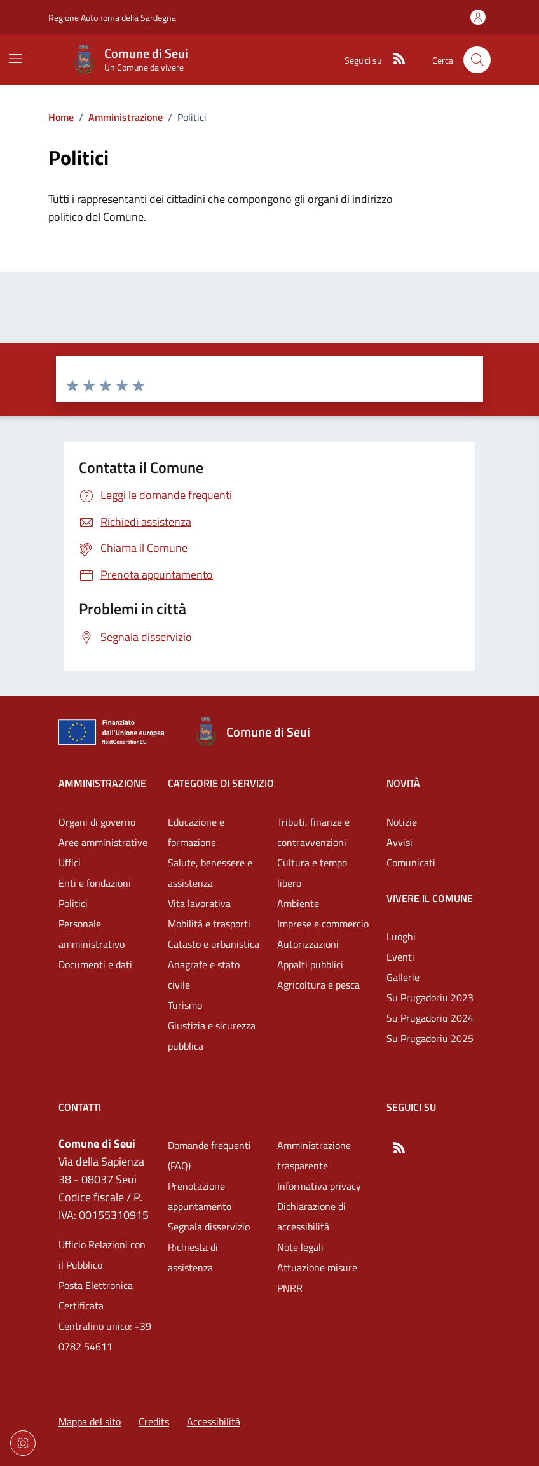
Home (61, 117)
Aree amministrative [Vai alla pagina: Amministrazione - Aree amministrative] (102, 842)
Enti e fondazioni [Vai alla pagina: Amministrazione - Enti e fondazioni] (94, 883)
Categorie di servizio (221, 783)
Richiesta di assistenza (193, 1257)
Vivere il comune (429, 898)
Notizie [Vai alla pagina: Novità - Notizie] (401, 821)
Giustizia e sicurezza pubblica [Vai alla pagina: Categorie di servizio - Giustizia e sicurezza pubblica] (212, 1036)
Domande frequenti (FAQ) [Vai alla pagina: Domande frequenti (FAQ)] (209, 1155)
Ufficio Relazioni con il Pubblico (102, 1254)
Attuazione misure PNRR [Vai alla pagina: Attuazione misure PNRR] (317, 1277)
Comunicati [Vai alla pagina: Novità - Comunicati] (410, 862)
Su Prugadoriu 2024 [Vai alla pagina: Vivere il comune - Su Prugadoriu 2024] (430, 1017)
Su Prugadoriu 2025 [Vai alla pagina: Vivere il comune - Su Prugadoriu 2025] (430, 1038)
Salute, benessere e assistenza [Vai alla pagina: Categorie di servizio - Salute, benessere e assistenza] (210, 873)
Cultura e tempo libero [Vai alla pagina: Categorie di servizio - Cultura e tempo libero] (312, 873)
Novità (403, 783)
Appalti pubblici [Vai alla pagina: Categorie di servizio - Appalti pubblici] (310, 964)
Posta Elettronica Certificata (95, 1295)
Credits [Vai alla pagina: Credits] (154, 1421)
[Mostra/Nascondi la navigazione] (15, 58)
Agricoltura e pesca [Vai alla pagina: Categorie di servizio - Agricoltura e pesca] (318, 984)
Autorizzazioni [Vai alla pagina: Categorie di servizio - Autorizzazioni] (308, 944)
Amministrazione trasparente (314, 1155)
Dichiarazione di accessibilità (311, 1216)
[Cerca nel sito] (477, 60)
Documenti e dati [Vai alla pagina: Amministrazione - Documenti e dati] (95, 964)
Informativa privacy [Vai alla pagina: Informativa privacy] (319, 1186)
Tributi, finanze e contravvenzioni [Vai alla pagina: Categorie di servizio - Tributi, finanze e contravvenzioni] (313, 832)
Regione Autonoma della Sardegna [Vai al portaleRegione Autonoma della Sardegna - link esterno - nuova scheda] (112, 17)
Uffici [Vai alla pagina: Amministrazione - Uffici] (69, 862)
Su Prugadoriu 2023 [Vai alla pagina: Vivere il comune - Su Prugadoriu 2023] (430, 997)
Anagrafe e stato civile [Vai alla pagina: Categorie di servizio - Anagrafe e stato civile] (204, 974)
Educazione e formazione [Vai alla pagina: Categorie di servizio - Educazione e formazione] (196, 832)
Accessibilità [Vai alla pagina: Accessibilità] (213, 1421)
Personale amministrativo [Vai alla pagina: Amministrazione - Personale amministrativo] (91, 934)
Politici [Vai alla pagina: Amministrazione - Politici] (73, 903)
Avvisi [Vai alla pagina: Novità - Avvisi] (399, 842)
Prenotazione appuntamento (199, 1196)
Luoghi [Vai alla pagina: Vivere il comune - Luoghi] (401, 936)
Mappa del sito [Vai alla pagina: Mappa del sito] (89, 1421)
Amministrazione (125, 117)
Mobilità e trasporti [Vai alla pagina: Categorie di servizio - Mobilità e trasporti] (209, 923)
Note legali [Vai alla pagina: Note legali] (300, 1247)
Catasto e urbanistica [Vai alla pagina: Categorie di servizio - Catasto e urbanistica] (213, 944)
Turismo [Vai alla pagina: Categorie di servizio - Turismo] (185, 1005)
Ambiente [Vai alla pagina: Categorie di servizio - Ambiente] (298, 903)
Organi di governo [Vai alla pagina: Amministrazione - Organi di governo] (96, 821)
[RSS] (394, 60)
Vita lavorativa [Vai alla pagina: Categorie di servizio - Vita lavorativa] (199, 903)
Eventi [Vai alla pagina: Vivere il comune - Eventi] (400, 956)
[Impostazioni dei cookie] (23, 1443)
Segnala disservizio (209, 1226)
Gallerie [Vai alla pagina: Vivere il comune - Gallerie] (403, 977)
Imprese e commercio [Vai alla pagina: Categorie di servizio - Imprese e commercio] (323, 923)
